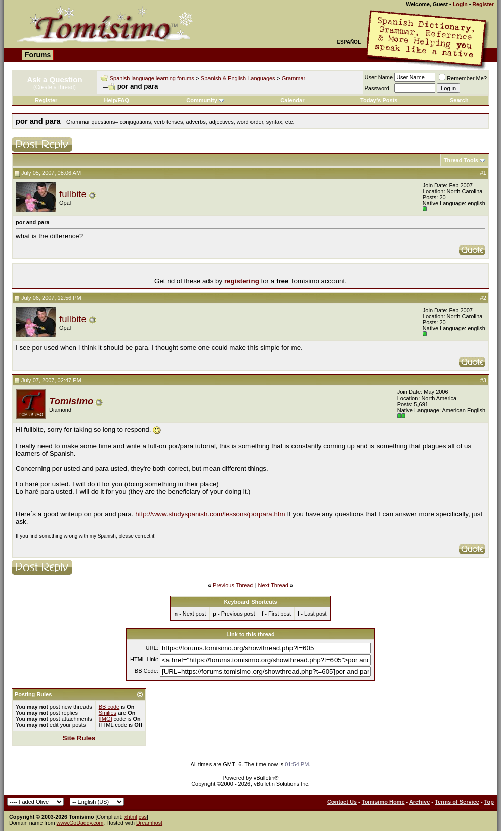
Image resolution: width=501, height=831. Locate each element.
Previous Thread (233, 585)
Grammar (293, 78)
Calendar (292, 100)
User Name (379, 77)
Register (483, 4)
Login (460, 4)
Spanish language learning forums (152, 78)
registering (241, 281)
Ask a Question (54, 79)
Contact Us (342, 802)
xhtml (130, 817)
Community (205, 100)
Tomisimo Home (383, 802)
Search (459, 100)
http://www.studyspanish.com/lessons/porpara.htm (210, 514)
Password (377, 88)
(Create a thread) (54, 87)
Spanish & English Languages (238, 78)
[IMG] (105, 719)
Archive (419, 802)
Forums (38, 55)
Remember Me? (463, 78)
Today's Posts (378, 100)
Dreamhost (149, 823)
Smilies (107, 713)
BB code (109, 707)
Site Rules (79, 738)
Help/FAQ (117, 100)
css (143, 817)
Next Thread (273, 585)
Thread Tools (461, 160)
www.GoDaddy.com (80, 823)
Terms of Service (457, 802)
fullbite (73, 194)
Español (349, 42)
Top (489, 802)
